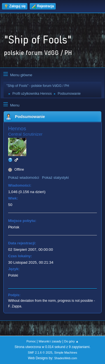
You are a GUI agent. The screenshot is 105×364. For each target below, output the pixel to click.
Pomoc (31, 341)
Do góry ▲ (71, 341)
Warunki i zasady (50, 341)
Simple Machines (65, 352)
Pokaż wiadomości (23, 177)
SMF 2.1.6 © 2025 (40, 352)
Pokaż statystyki (55, 177)
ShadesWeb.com (65, 358)
